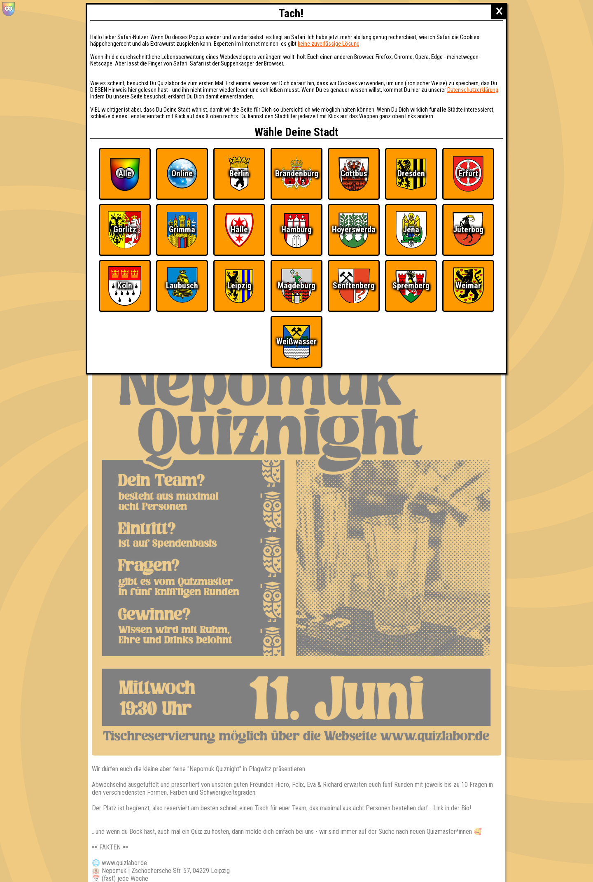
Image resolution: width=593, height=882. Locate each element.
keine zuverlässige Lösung (329, 43)
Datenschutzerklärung (472, 90)
